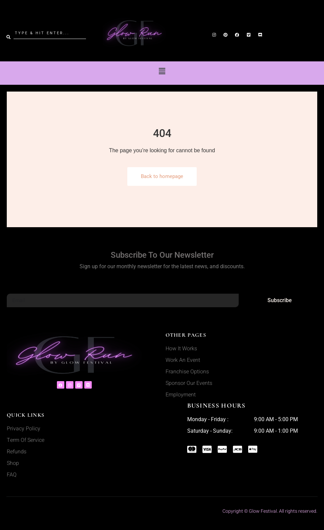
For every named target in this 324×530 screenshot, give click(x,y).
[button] (162, 71)
